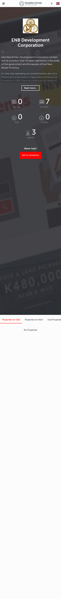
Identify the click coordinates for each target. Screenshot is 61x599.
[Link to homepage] (30, 3)
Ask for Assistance (30, 155)
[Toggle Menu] (3, 3)
